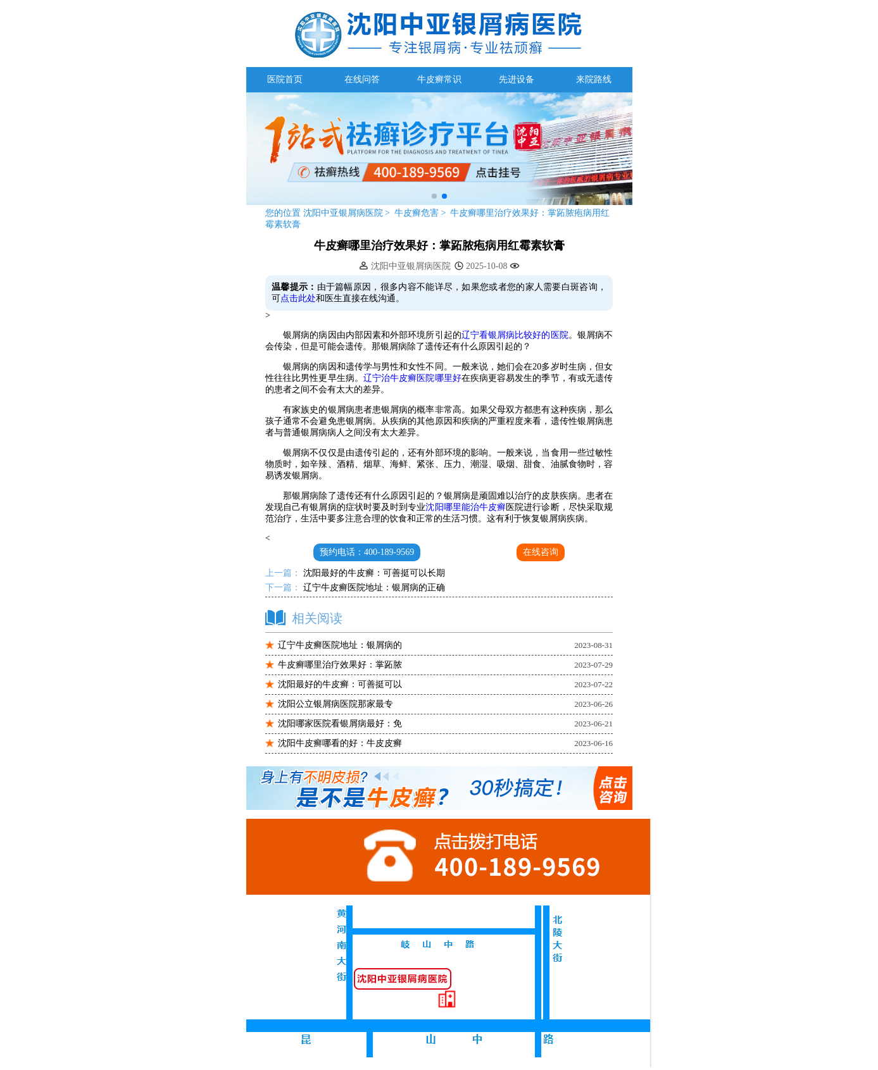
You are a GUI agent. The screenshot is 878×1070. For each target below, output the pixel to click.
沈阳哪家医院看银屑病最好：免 (340, 723)
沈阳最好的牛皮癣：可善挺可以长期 (373, 573)
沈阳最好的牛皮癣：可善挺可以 (340, 684)
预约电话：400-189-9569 (367, 552)
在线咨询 (540, 552)
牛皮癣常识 (439, 79)
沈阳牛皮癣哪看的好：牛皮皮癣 (340, 743)
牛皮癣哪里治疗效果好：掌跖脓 (340, 664)
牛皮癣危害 (417, 213)
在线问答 (362, 79)
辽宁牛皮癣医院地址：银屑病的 (340, 645)
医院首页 (285, 79)
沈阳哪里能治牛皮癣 (465, 507)
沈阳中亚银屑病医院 (343, 213)
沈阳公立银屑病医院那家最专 (335, 704)
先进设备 (516, 79)
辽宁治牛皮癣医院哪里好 (412, 378)
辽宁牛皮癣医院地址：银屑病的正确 (373, 587)
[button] (434, 196)
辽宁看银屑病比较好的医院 (514, 335)
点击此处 (298, 298)
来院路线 (593, 79)
